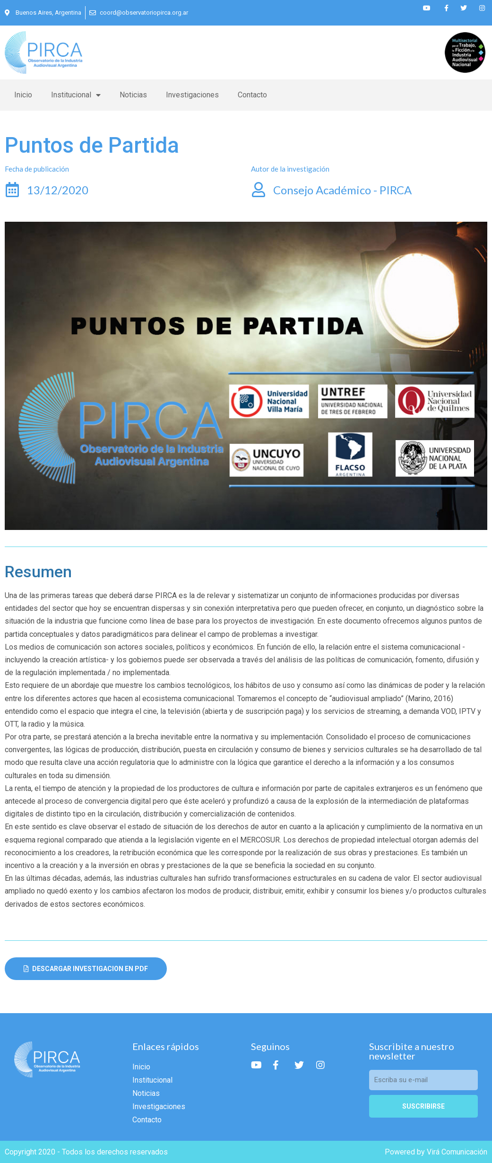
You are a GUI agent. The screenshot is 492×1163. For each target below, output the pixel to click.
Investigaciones (192, 94)
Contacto (252, 94)
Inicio (23, 94)
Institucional (76, 95)
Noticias (133, 94)
